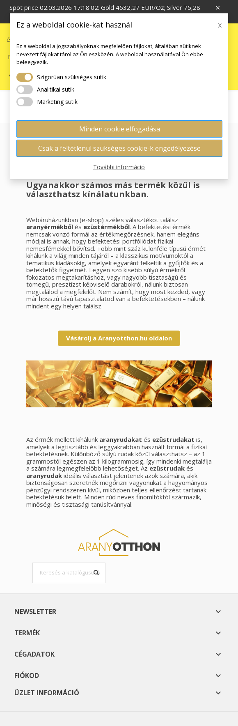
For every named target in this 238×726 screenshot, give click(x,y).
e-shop (92, 220)
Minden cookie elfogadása (119, 128)
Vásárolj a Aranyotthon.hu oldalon (119, 338)
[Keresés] (68, 573)
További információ (119, 167)
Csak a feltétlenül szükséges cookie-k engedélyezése (119, 148)
